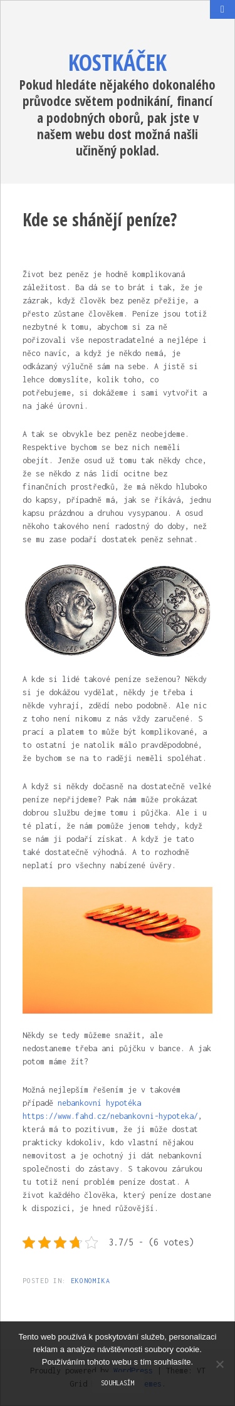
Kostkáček (117, 62)
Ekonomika (90, 1280)
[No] (219, 1364)
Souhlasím (118, 1383)
